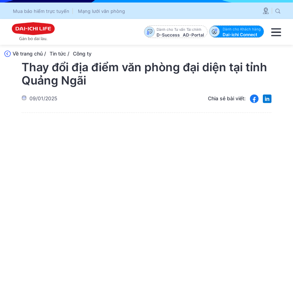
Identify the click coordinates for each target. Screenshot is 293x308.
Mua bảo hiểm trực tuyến (41, 11)
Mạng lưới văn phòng (101, 11)
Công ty (82, 53)
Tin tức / (59, 53)
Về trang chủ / (29, 53)
